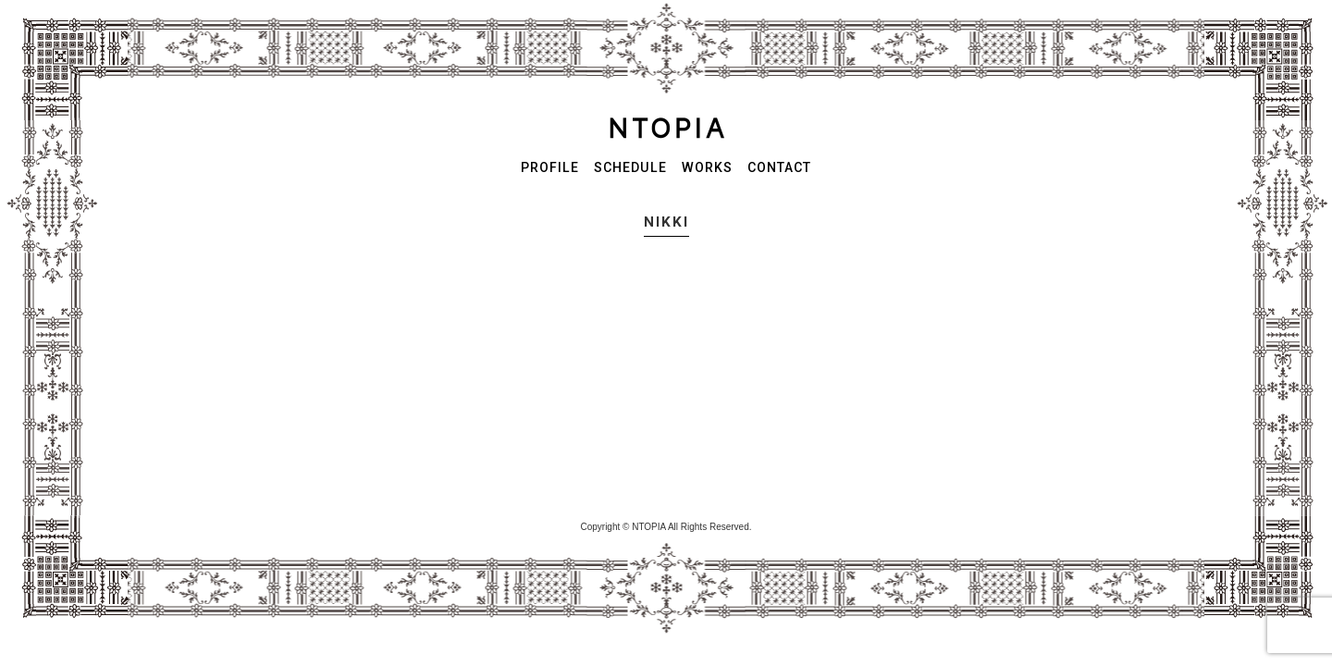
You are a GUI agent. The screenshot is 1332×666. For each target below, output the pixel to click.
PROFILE (550, 167)
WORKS (707, 167)
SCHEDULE (630, 167)
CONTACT (779, 167)
